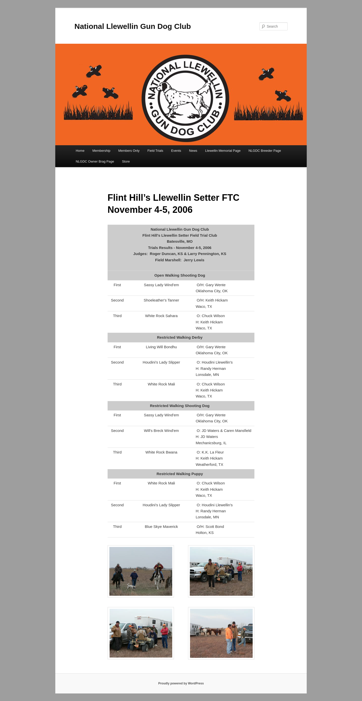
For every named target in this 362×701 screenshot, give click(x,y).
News (193, 151)
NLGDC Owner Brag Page (95, 161)
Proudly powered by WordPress (181, 683)
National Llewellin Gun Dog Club (132, 26)
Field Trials (155, 151)
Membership (101, 151)
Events (176, 151)
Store (126, 161)
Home (80, 151)
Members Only (129, 151)
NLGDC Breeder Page (264, 151)
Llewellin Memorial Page (223, 151)
